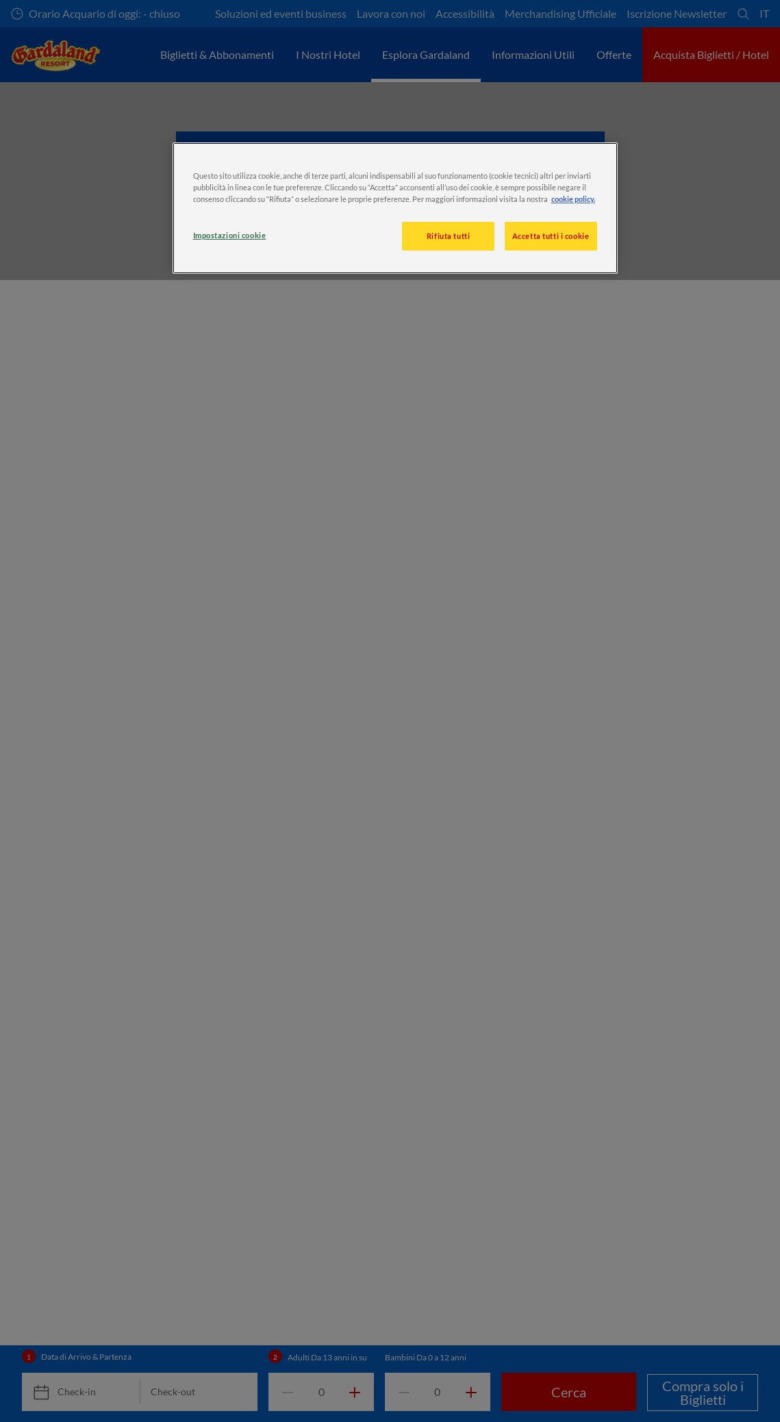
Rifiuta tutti (448, 235)
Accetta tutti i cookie (551, 235)
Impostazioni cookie (229, 235)
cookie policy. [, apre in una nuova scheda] (573, 198)
